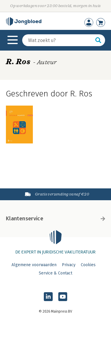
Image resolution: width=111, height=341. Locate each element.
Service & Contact (55, 273)
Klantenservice (55, 218)
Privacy (68, 264)
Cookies (88, 264)
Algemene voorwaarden (34, 264)
